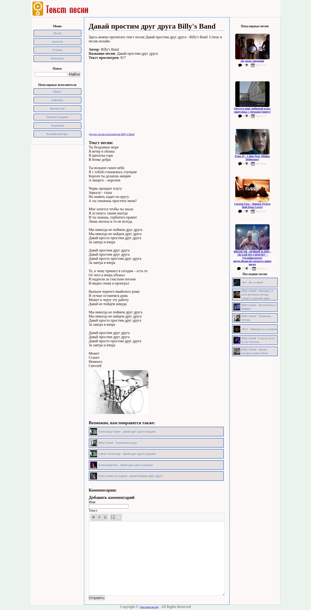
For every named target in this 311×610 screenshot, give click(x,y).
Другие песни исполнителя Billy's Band (112, 134)
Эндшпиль (57, 125)
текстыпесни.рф (149, 607)
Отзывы (57, 50)
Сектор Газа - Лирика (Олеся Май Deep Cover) (252, 205)
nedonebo (57, 100)
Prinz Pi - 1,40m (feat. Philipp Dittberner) (252, 158)
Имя (92, 502)
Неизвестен (57, 108)
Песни (57, 33)
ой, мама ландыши (252, 61)
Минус (57, 91)
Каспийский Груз (57, 134)
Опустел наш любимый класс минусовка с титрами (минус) (252, 110)
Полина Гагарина (57, 117)
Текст (93, 510)
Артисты (57, 41)
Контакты (57, 58)
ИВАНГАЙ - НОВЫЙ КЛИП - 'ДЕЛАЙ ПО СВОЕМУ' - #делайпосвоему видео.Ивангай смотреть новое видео (252, 258)
